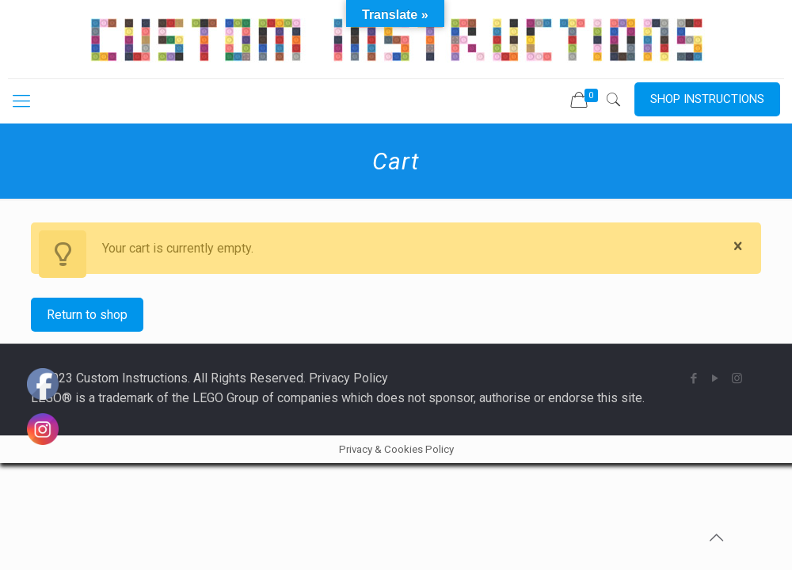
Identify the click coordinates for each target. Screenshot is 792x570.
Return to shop (87, 314)
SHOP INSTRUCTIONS (707, 99)
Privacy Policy (348, 378)
